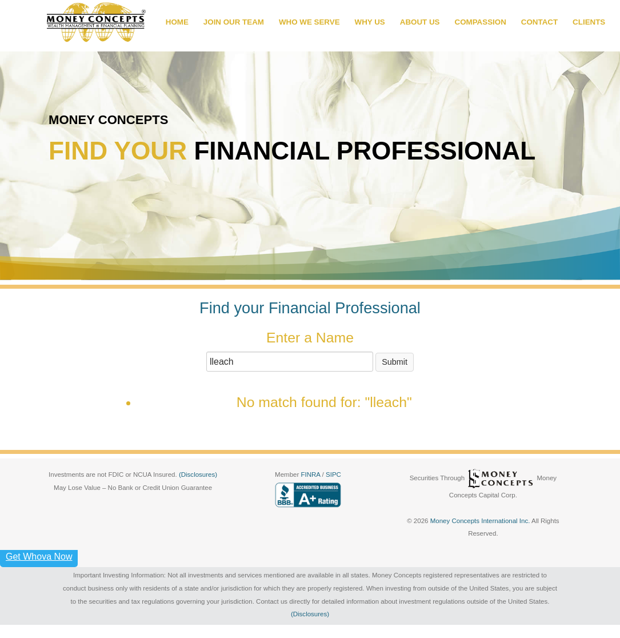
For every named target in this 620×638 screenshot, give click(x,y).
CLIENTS (589, 22)
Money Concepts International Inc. (480, 520)
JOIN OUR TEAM (233, 22)
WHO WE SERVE (309, 22)
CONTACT (539, 22)
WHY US (370, 22)
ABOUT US (420, 22)
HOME (177, 22)
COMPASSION (480, 22)
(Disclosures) (198, 474)
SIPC (333, 474)
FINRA (311, 474)
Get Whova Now (39, 556)
